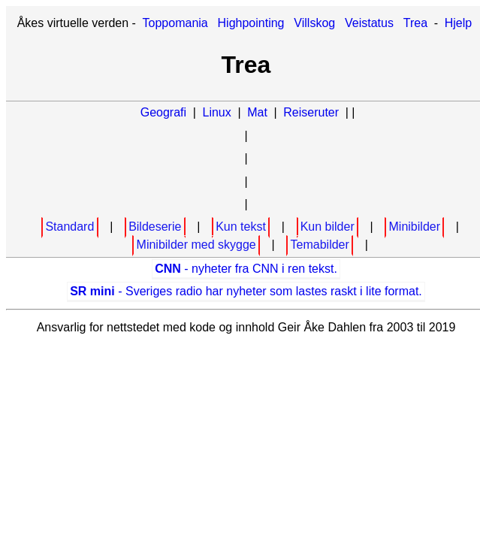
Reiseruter (311, 112)
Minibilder (414, 226)
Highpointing (251, 23)
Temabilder (320, 244)
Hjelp (458, 23)
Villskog (314, 23)
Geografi (163, 112)
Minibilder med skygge (196, 244)
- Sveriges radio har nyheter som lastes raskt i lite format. (246, 291)
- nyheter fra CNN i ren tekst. (246, 268)
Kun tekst (241, 226)
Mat (257, 112)
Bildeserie (154, 226)
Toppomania (175, 23)
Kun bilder (327, 226)
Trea (415, 23)
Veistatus (369, 23)
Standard (69, 226)
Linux (217, 112)
